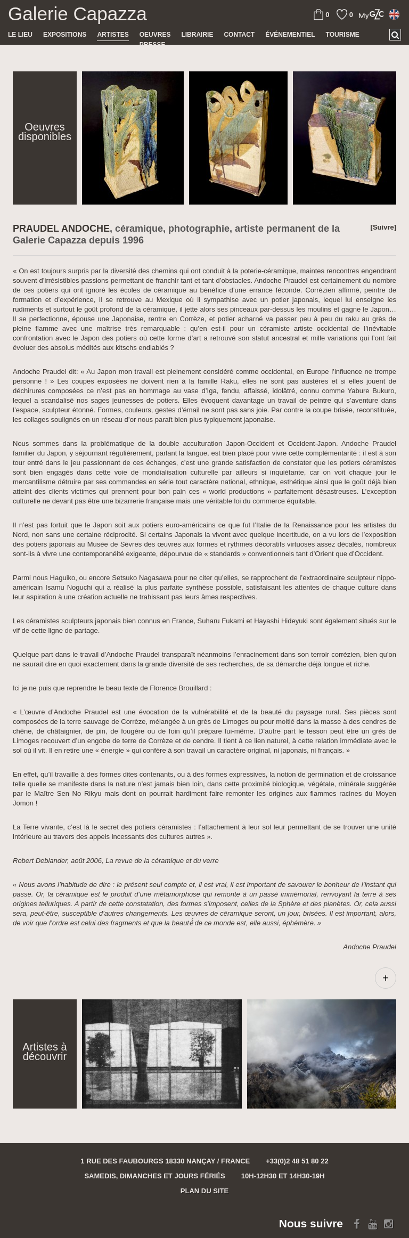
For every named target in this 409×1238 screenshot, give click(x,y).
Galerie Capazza (77, 14)
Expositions (64, 34)
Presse (153, 44)
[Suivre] (383, 227)
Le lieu (20, 34)
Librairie (197, 34)
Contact (239, 34)
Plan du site (204, 1191)
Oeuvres (155, 34)
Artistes (112, 34)
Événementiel (290, 34)
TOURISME (342, 34)
